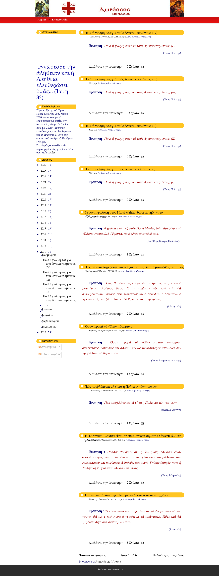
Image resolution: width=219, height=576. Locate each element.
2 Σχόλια (133, 314)
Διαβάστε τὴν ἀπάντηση (106, 66)
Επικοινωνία (59, 20)
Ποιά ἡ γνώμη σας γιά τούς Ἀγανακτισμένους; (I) (120, 169)
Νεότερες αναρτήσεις (92, 555)
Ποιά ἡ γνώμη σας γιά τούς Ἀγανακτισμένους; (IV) (121, 33)
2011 (44, 252)
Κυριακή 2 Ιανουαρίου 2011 (102, 499)
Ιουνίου (47, 309)
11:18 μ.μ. (116, 271)
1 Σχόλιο (133, 254)
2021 (44, 194)
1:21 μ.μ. (119, 499)
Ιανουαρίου (49, 327)
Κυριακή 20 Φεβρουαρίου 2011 (103, 331)
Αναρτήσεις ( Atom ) (108, 562)
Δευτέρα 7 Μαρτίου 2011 (100, 271)
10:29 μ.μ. (93, 173)
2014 (44, 234)
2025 (44, 171)
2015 (44, 229)
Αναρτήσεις (47, 347)
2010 (44, 332)
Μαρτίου (47, 315)
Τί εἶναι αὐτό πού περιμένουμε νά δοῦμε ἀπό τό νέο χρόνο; (126, 495)
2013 (44, 240)
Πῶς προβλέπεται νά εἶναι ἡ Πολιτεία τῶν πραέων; (121, 386)
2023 (44, 182)
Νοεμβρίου (49, 255)
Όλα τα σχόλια (49, 354)
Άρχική (42, 20)
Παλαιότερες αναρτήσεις (168, 555)
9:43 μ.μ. (123, 391)
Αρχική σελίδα (129, 555)
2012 (44, 246)
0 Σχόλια (133, 66)
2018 (44, 211)
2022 (44, 188)
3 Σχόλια (133, 543)
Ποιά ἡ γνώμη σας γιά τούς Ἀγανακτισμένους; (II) (120, 126)
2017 (44, 217)
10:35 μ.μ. (122, 37)
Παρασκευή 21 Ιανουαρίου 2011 (104, 391)
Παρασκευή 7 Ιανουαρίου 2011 (103, 440)
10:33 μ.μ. (93, 83)
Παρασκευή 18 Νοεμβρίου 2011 (103, 37)
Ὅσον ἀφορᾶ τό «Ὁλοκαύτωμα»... (109, 326)
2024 (44, 176)
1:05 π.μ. (122, 440)
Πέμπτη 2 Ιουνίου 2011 (99, 217)
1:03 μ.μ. (121, 331)
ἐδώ (52, 152)
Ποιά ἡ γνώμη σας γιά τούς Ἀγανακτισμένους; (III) (121, 79)
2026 (44, 165)
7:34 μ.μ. (114, 217)
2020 (44, 200)
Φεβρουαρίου (50, 321)
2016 (44, 223)
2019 (44, 205)
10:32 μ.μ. (93, 130)
